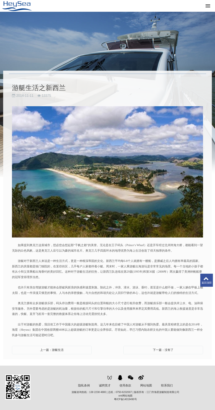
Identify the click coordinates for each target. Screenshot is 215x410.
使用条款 (125, 385)
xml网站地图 (125, 395)
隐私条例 (84, 385)
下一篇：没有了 (163, 350)
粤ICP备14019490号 (125, 399)
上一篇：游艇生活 (52, 350)
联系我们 (167, 385)
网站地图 (146, 385)
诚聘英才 (105, 385)
